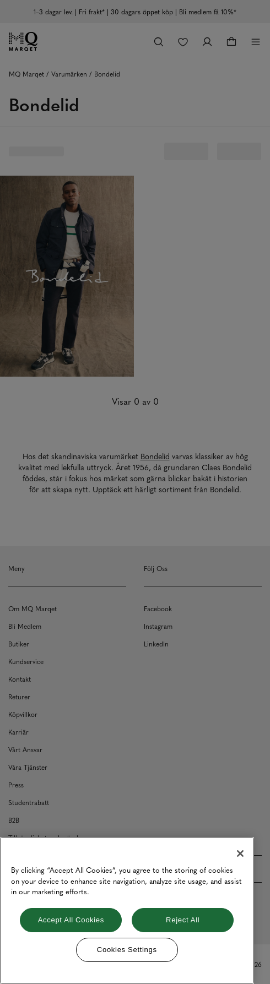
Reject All (182, 920)
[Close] (240, 853)
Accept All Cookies (71, 920)
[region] (127, 910)
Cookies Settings (127, 949)
